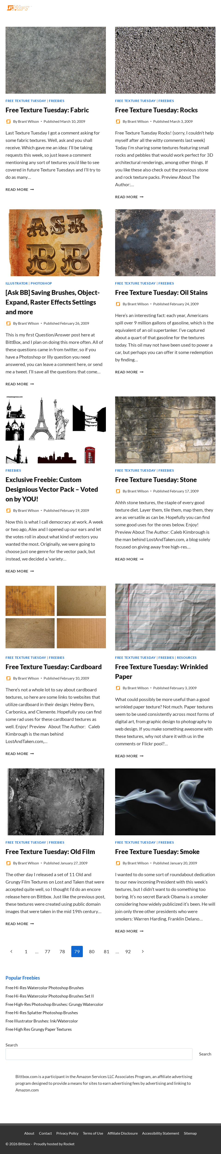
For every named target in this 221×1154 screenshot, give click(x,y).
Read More (20, 189)
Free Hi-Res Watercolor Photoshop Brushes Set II (50, 995)
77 (47, 951)
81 (106, 951)
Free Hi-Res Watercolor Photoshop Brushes (45, 987)
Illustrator (17, 283)
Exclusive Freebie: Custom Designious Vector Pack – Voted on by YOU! (52, 489)
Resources (187, 657)
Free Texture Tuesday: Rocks (156, 110)
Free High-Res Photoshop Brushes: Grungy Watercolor (54, 1004)
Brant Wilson (28, 121)
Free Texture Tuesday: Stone (156, 479)
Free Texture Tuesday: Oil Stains (161, 292)
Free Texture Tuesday (26, 101)
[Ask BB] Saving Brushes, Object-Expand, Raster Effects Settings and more (53, 302)
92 (128, 951)
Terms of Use (93, 1133)
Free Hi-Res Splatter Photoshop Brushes (42, 1012)
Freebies (57, 101)
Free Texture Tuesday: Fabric (47, 110)
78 (62, 951)
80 (92, 951)
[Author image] (8, 121)
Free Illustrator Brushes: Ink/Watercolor (42, 1020)
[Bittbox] (19, 8)
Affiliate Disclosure (123, 1133)
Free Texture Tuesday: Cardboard (54, 667)
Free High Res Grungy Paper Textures (39, 1029)
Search (12, 1044)
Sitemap (190, 1133)
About (29, 1133)
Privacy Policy (67, 1133)
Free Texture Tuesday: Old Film (50, 851)
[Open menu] (210, 8)
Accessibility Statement (160, 1133)
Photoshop (41, 283)
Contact (45, 1133)
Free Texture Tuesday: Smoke (157, 851)
